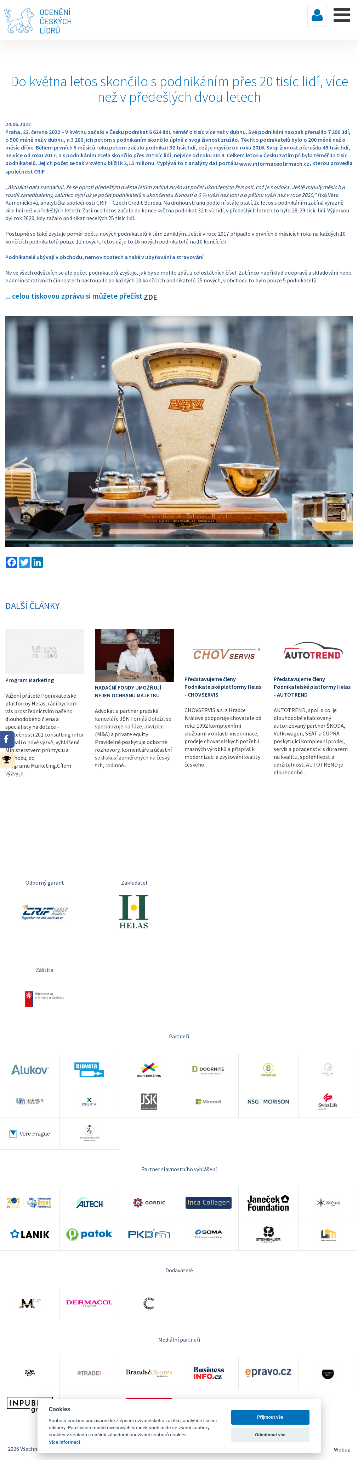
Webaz (342, 1449)
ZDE (150, 297)
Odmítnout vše (270, 1434)
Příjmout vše (270, 1417)
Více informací (64, 1442)
